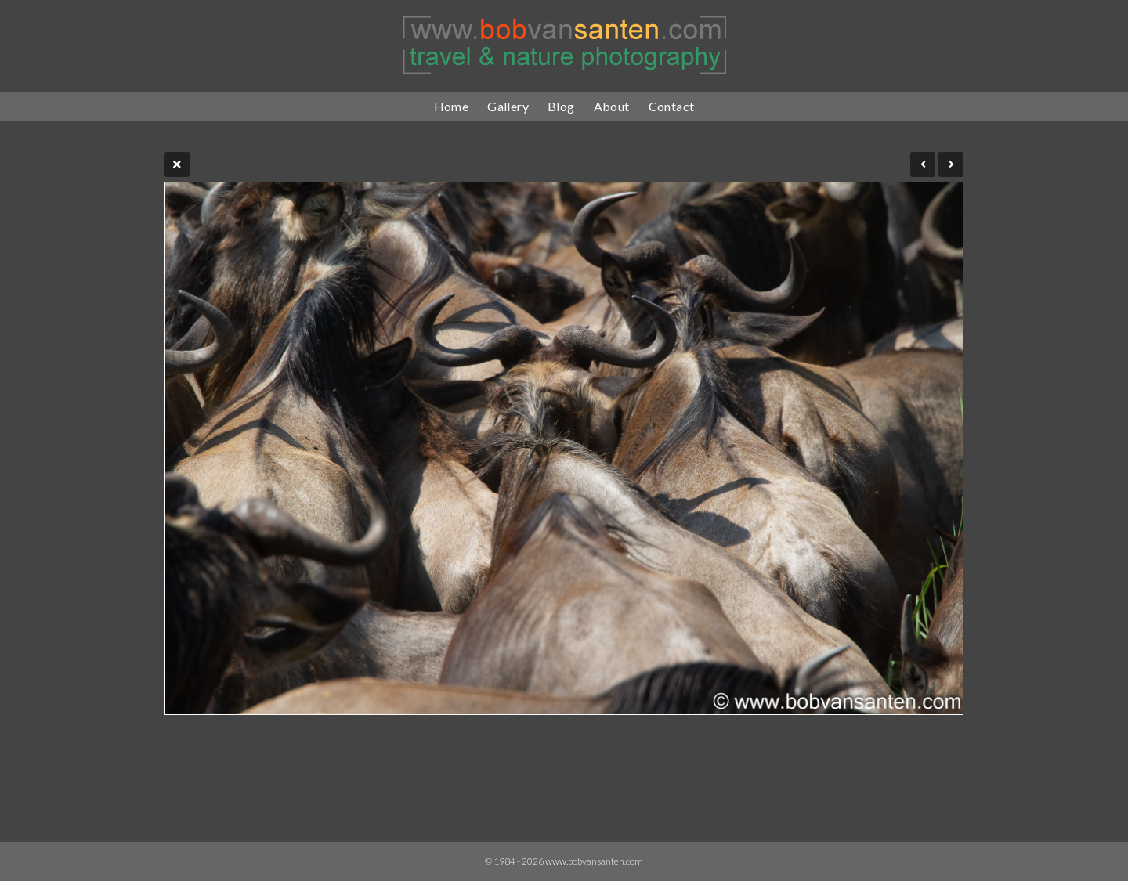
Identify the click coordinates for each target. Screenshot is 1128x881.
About (612, 106)
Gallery (508, 106)
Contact (672, 106)
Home (451, 106)
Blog (561, 106)
